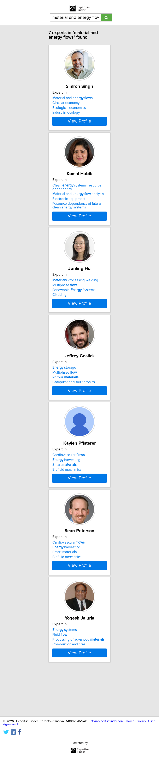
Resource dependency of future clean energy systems (76, 213)
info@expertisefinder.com (107, 721)
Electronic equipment (68, 206)
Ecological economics (69, 108)
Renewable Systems (73, 297)
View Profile (79, 128)
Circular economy (66, 103)
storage (64, 382)
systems (64, 667)
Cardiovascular (68, 477)
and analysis (78, 201)
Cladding (59, 302)
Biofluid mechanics (66, 492)
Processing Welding (75, 288)
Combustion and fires (69, 681)
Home (130, 721)
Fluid (59, 672)
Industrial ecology (66, 112)
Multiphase (64, 292)
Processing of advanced (78, 677)
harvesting (66, 482)
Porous (65, 392)
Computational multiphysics (73, 397)
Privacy (141, 721)
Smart (64, 487)
